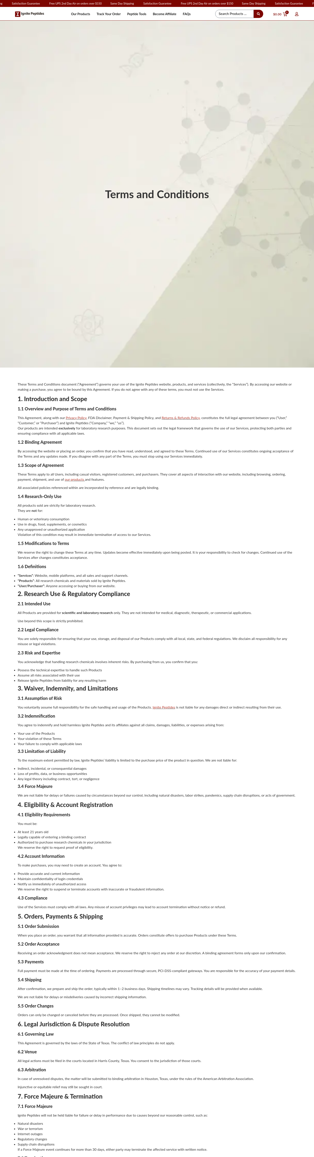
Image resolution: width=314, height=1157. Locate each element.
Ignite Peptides (164, 707)
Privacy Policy (76, 418)
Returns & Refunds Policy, (181, 418)
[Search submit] (258, 14)
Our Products (80, 14)
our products (74, 479)
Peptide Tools (136, 14)
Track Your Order (109, 14)
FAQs (187, 14)
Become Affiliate (164, 14)
